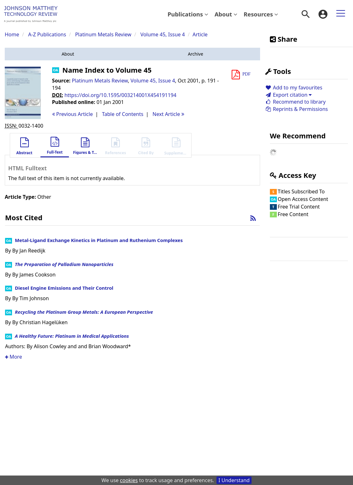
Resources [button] (261, 14)
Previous (72, 114)
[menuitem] (187, 14)
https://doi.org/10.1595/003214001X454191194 (120, 95)
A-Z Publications (47, 34)
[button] (68, 54)
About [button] (226, 14)
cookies (129, 480)
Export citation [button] (288, 94)
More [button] (13, 356)
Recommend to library (295, 101)
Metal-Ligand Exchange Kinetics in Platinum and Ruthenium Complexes (99, 240)
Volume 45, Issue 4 (163, 34)
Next (168, 114)
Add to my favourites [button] (293, 87)
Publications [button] (187, 14)
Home (12, 34)
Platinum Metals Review (103, 34)
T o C (122, 114)
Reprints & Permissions (296, 109)
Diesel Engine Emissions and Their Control (64, 288)
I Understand (234, 480)
